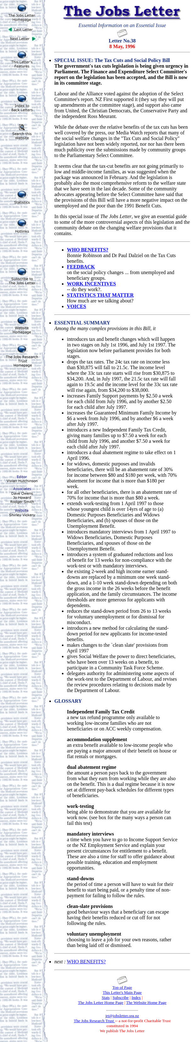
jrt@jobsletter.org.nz (122, 1015)
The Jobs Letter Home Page (100, 1002)
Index (136, 997)
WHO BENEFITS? (86, 961)
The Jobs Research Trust (94, 1020)
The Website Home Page (146, 1002)
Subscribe (120, 997)
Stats (106, 997)
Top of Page (122, 987)
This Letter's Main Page (122, 992)
